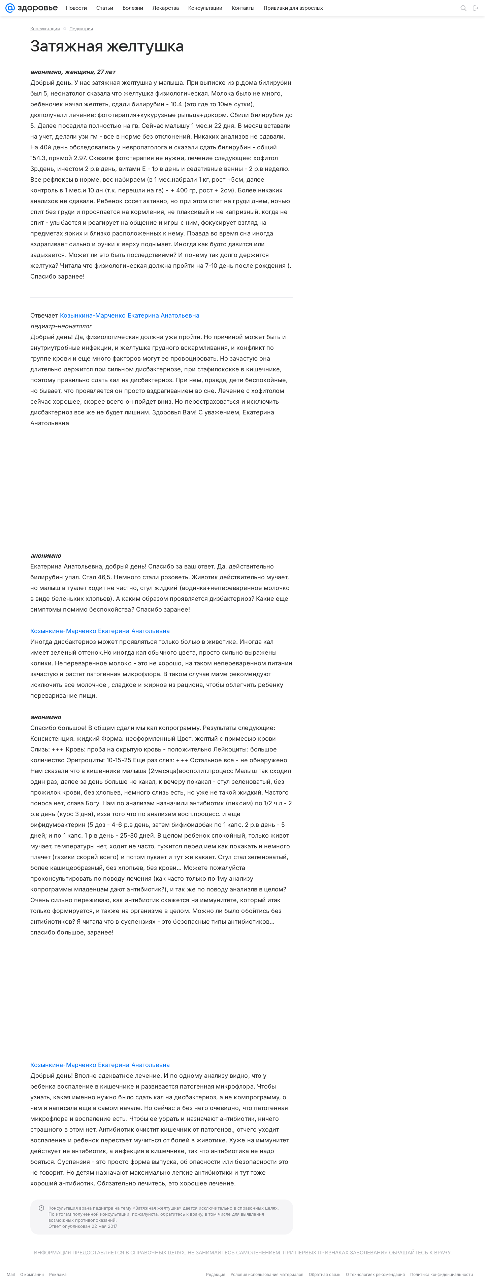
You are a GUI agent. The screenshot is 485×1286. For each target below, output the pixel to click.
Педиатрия (81, 28)
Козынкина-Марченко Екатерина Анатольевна (129, 315)
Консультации (45, 28)
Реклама (58, 1274)
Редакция (215, 1274)
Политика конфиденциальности (441, 1274)
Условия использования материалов (267, 1274)
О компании (32, 1274)
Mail (11, 1274)
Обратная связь (325, 1274)
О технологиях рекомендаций (375, 1274)
